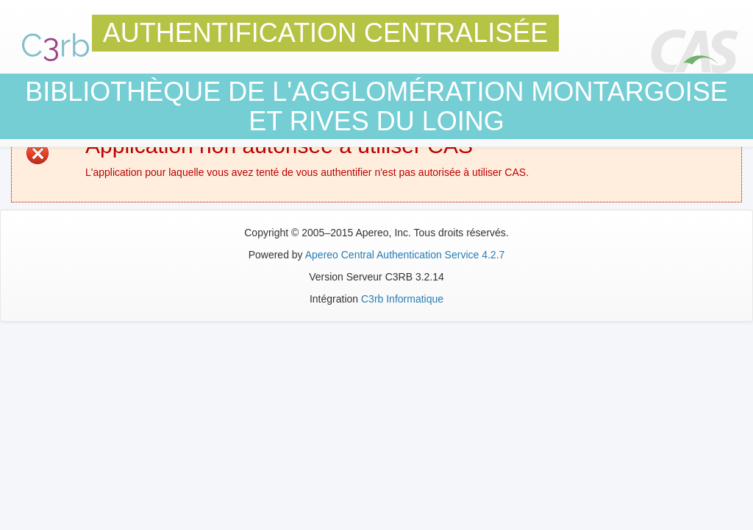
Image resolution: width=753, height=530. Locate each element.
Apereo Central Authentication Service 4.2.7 (405, 255)
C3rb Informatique (402, 299)
